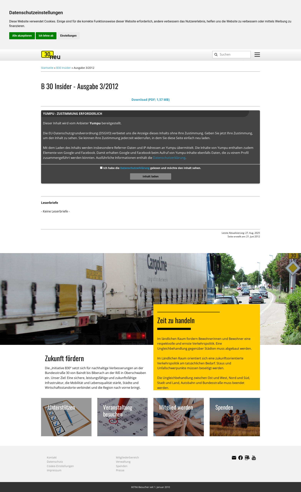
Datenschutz (55, 461)
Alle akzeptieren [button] (22, 35)
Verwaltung (123, 461)
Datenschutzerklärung (169, 158)
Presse (120, 470)
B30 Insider (63, 68)
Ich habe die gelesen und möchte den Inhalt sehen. (152, 168)
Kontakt (52, 457)
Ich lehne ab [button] (46, 35)
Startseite (47, 68)
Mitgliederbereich (127, 457)
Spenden (121, 466)
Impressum (54, 470)
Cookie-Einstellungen (60, 466)
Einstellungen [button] (68, 35)
